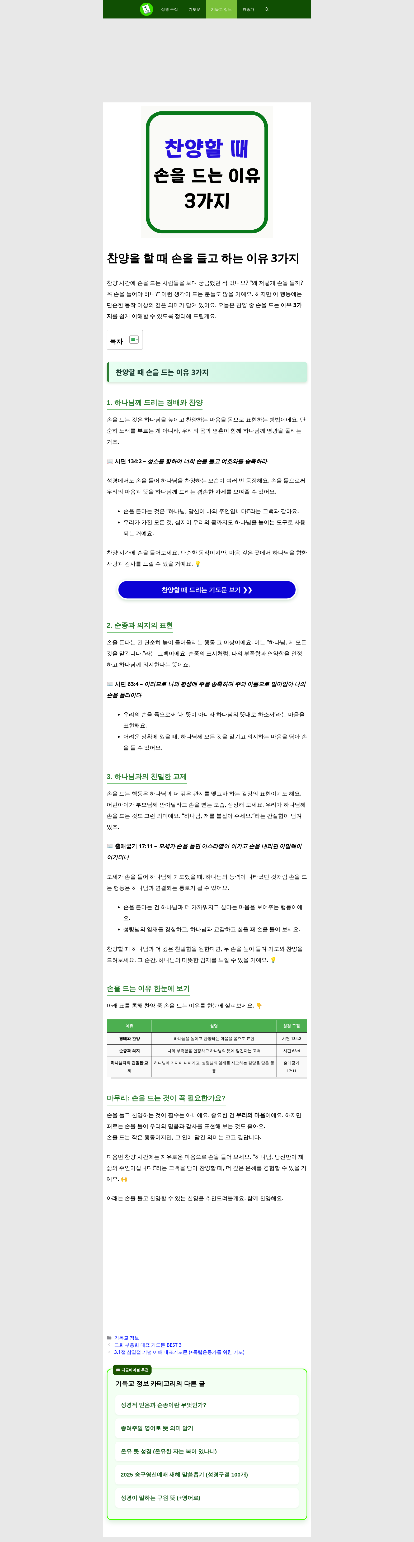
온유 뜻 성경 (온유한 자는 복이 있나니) (169, 1451)
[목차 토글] (131, 339)
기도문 (194, 9)
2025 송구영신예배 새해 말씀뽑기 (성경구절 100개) (184, 1475)
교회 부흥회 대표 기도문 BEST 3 (148, 1345)
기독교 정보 (221, 9)
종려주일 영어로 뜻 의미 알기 (157, 1428)
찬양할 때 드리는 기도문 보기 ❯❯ (207, 589)
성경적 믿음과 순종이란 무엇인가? (163, 1405)
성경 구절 (169, 9)
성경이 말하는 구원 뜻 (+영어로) (160, 1498)
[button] (267, 9)
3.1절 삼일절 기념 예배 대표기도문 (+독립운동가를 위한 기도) (179, 1352)
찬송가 (248, 9)
